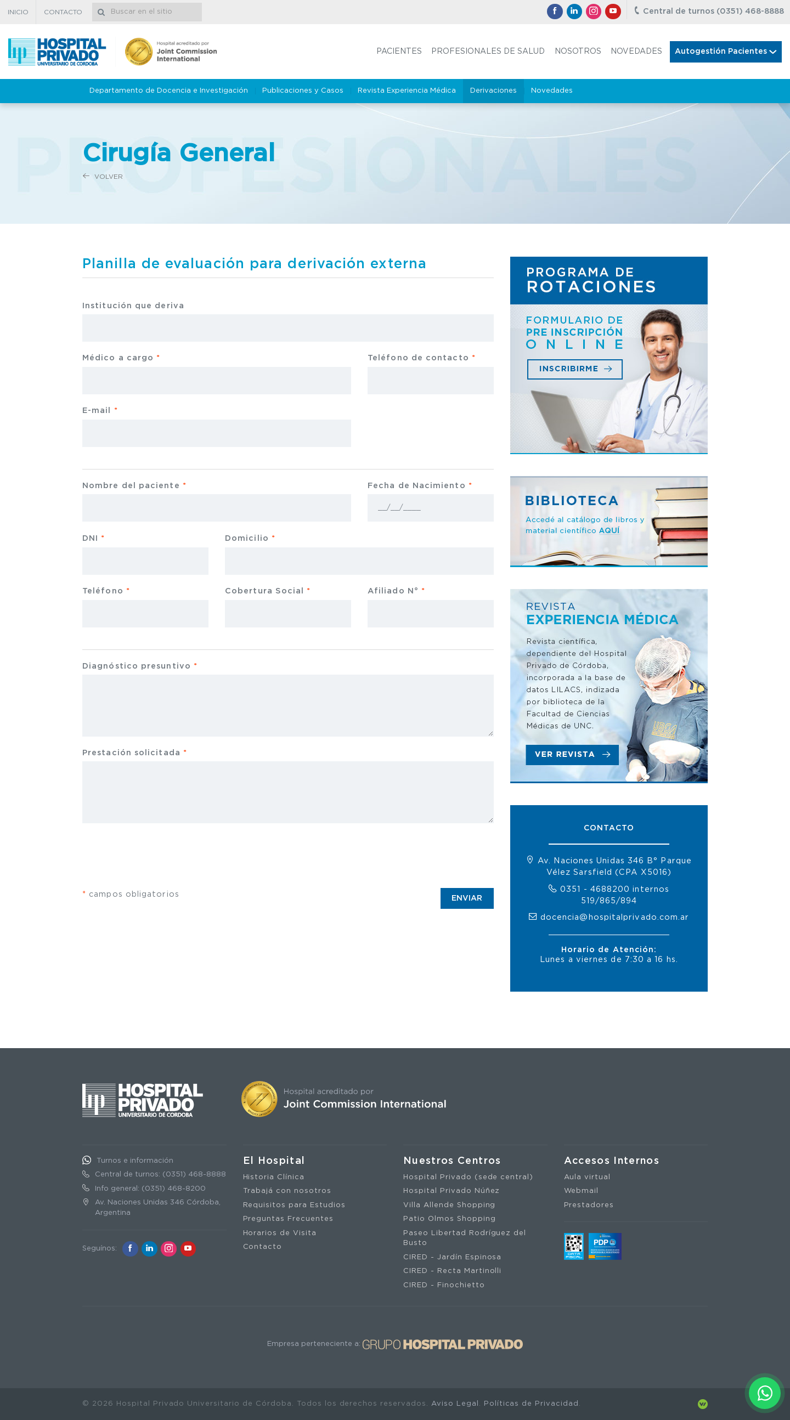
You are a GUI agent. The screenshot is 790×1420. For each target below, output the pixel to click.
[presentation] (165, 855)
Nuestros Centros (452, 1161)
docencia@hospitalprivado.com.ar (615, 917)
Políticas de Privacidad (531, 1403)
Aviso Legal (455, 1403)
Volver (103, 176)
